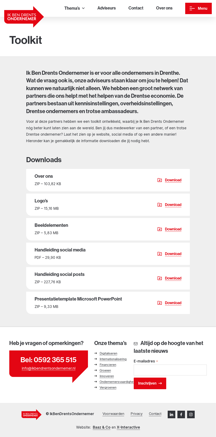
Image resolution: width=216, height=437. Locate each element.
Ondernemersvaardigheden (119, 382)
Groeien (105, 370)
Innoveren (107, 376)
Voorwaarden (113, 414)
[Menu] (198, 8)
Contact (155, 414)
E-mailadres (146, 361)
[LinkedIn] (171, 414)
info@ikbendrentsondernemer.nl (49, 368)
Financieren (108, 365)
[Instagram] (191, 414)
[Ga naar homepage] (24, 17)
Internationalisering (113, 359)
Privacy (137, 414)
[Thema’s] (74, 8)
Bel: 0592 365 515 (48, 359)
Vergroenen (108, 387)
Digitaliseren (108, 353)
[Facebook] (181, 414)
